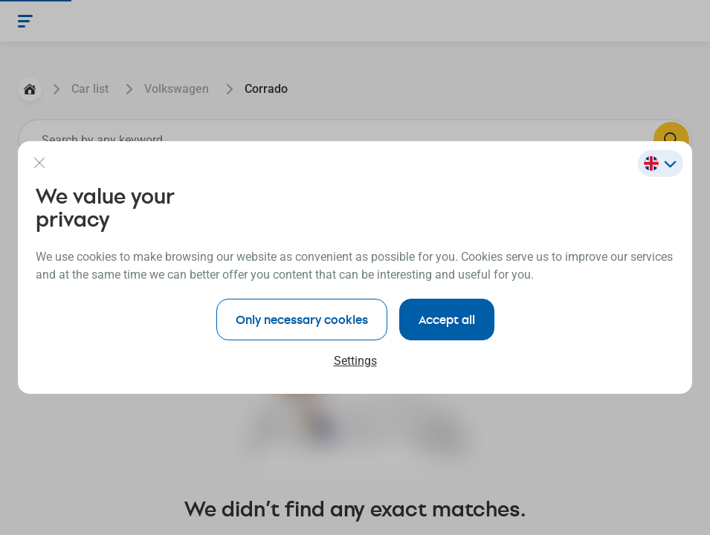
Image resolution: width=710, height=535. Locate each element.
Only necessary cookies (302, 319)
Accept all (447, 319)
